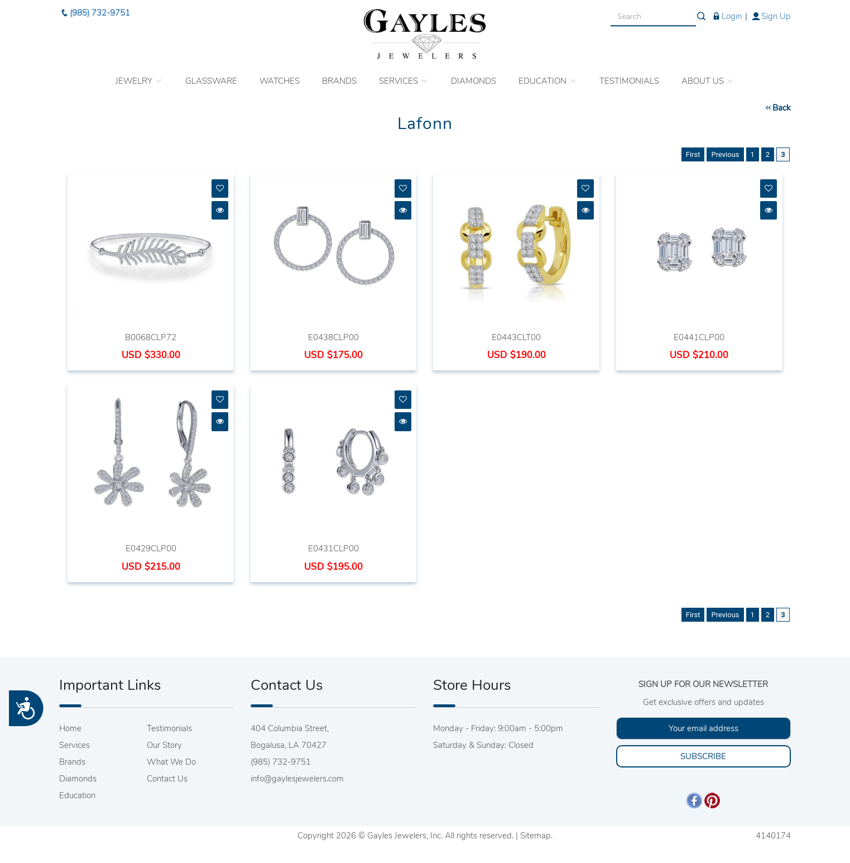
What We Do (171, 761)
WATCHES (280, 76)
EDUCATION (547, 76)
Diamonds (78, 778)
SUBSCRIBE (703, 756)
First (693, 154)
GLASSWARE (211, 76)
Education (77, 795)
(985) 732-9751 (94, 8)
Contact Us (167, 778)
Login (726, 11)
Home (70, 728)
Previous (725, 154)
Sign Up (771, 11)
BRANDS (339, 76)
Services (74, 745)
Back (777, 107)
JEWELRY (139, 76)
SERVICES (404, 76)
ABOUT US (707, 76)
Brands (72, 761)
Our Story (164, 745)
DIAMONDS (473, 76)
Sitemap (535, 835)
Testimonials (169, 728)
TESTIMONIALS (629, 76)
